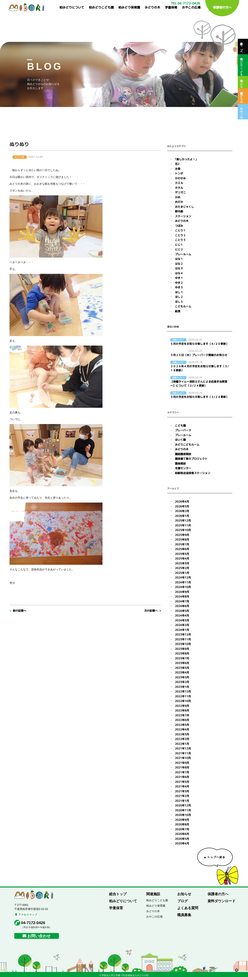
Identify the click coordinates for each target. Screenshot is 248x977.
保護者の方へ (222, 7)
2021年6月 (182, 777)
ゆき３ (179, 287)
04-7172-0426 (33, 923)
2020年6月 (182, 834)
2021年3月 (182, 791)
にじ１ (179, 245)
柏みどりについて (71, 7)
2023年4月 (182, 672)
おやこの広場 (191, 7)
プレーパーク (183, 430)
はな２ (179, 264)
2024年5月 (182, 611)
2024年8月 (182, 596)
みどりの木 (152, 7)
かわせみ (180, 178)
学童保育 (171, 7)
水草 (177, 169)
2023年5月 (182, 668)
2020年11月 (183, 810)
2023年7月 (182, 658)
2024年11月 (183, 582)
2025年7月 (182, 544)
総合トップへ (241, 46)
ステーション (183, 216)
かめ (177, 197)
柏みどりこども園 (101, 7)
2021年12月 (183, 748)
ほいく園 (180, 440)
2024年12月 (183, 577)
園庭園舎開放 (183, 454)
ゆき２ (179, 283)
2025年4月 (182, 558)
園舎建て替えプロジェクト (191, 458)
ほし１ (179, 292)
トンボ (179, 173)
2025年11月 (183, 525)
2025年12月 (183, 520)
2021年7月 (182, 772)
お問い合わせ (39, 936)
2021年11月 (183, 753)
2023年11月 (183, 639)
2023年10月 (183, 644)
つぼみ (179, 226)
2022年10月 (183, 701)
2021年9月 (182, 763)
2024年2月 (182, 625)
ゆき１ (179, 278)
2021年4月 (182, 786)
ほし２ (179, 297)
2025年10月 (183, 530)
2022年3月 (182, 734)
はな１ (179, 259)
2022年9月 (182, 706)
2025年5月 (182, 554)
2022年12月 (183, 691)
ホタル (179, 188)
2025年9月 (182, 535)
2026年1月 (182, 516)
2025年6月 (182, 549)
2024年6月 (182, 606)
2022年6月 (182, 720)
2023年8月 (182, 653)
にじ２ (179, 249)
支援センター (183, 468)
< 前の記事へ (17, 610)
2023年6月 (182, 663)
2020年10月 (183, 815)
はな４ (179, 273)
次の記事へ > (152, 610)
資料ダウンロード (221, 901)
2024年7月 (182, 601)
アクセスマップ (26, 914)
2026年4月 (182, 501)
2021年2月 (182, 796)
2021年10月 (183, 758)
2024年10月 (183, 587)
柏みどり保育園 (129, 7)
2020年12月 (183, 805)
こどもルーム (183, 306)
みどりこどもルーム (187, 444)
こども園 (180, 425)
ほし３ (179, 302)
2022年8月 (182, 710)
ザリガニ (180, 192)
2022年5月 (182, 725)
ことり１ (180, 230)
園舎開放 (180, 463)
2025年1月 (182, 573)
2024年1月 (182, 630)
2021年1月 (182, 801)
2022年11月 (183, 696)
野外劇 (179, 211)
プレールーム (183, 254)
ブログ (182, 901)
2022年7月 (182, 715)
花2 (177, 164)
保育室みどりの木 (241, 96)
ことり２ (180, 235)
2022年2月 (182, 739)
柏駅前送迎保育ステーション (192, 473)
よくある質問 (187, 908)
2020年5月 (182, 839)
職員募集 (184, 915)
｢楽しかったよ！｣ (186, 159)
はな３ (179, 268)
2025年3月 (182, 563)
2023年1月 (182, 687)
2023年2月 (182, 682)
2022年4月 (182, 729)
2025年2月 (182, 568)
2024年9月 (182, 592)
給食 (177, 311)
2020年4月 (182, 843)
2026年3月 (182, 506)
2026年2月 (182, 511)
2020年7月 (182, 829)
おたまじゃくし (184, 207)
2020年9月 (182, 820)
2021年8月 (182, 767)
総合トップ (118, 894)
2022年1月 (182, 744)
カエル (179, 183)
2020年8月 (182, 824)
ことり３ (180, 240)
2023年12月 (183, 634)
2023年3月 (182, 677)
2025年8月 (182, 539)
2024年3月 (182, 620)
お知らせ (184, 894)
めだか (179, 202)
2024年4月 (182, 615)
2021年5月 (182, 782)
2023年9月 (182, 649)
